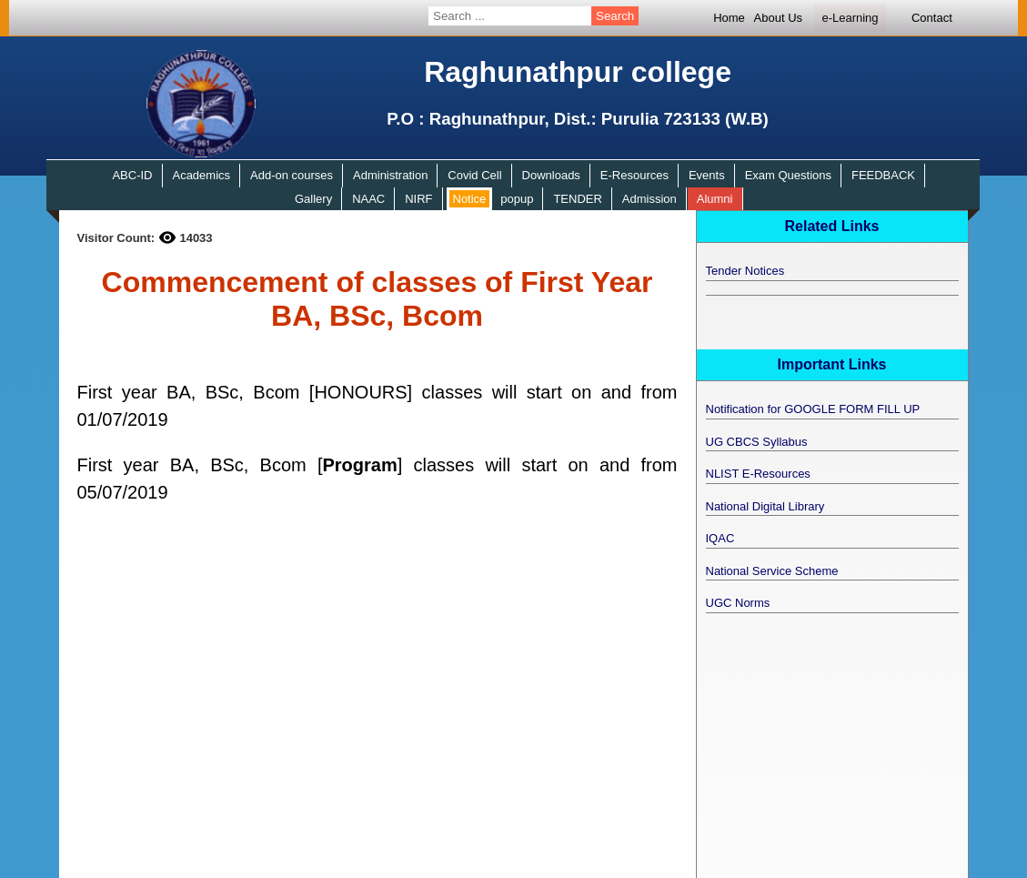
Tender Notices (745, 271)
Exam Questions (788, 175)
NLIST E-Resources (758, 473)
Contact (931, 18)
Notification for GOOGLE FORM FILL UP (813, 409)
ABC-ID (132, 175)
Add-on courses (291, 175)
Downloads (551, 175)
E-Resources (634, 175)
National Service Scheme (772, 571)
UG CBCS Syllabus (757, 442)
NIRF (418, 199)
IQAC (720, 538)
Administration (390, 175)
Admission (649, 199)
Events (707, 175)
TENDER (577, 199)
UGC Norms (738, 603)
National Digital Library (765, 506)
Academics (201, 175)
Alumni (715, 199)
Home (729, 18)
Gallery (313, 199)
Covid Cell (474, 175)
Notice (470, 199)
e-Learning (849, 18)
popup (516, 199)
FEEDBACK (883, 175)
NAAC (368, 199)
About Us (778, 18)
